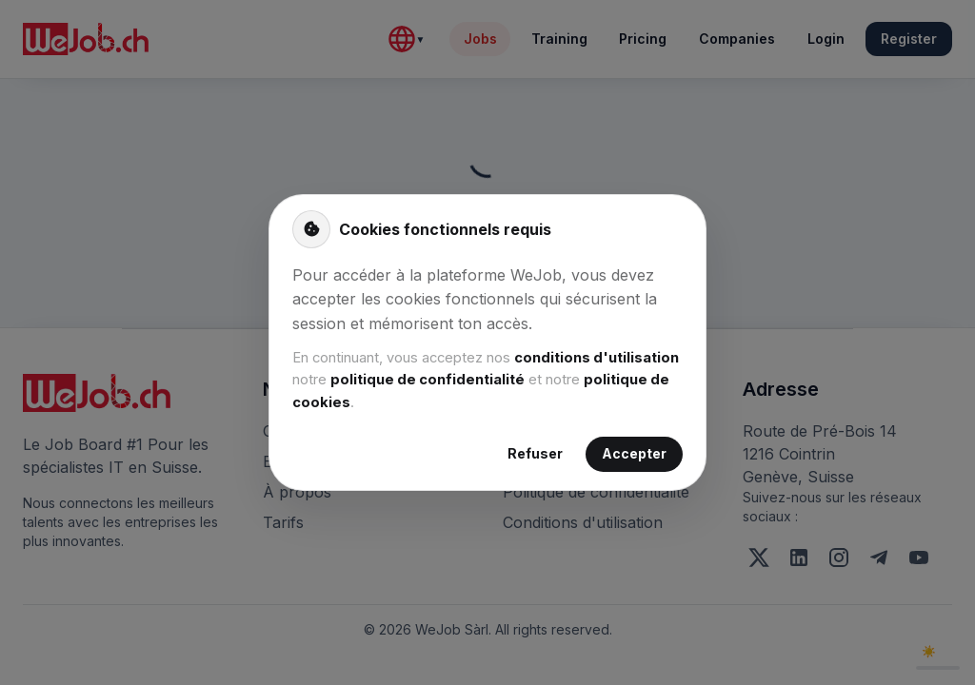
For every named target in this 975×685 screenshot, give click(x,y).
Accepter (634, 454)
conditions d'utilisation (596, 357)
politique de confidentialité (427, 379)
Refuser (535, 454)
